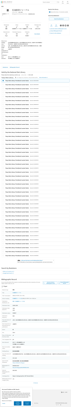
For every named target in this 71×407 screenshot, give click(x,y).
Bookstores (5, 67)
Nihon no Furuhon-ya (8, 271)
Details (3, 403)
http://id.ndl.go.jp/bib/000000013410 (21, 367)
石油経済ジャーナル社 (17, 298)
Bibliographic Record (14, 67)
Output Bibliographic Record (55, 30)
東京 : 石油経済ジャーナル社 (19, 301)
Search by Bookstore (59, 19)
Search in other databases (55, 33)
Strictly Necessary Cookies (18, 403)
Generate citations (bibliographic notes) (58, 28)
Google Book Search (8, 273)
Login (68, 2)
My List (51, 25)
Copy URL (56, 25)
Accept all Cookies (27, 403)
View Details (37, 34)
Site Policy (36, 403)
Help (63, 2)
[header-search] (51, 2)
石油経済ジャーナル (17, 292)
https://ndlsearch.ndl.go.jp (18, 362)
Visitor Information (43, 77)
